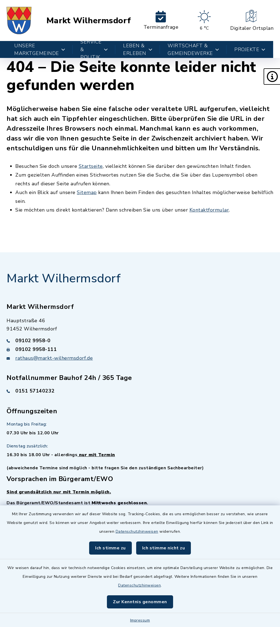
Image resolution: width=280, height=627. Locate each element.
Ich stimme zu (110, 548)
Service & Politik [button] (94, 49)
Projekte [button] (250, 49)
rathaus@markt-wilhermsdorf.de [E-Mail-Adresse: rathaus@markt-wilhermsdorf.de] (54, 358)
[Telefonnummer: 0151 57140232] (140, 391)
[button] (272, 76)
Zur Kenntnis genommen (140, 602)
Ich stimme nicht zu (163, 548)
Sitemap (87, 192)
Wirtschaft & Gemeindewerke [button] (193, 49)
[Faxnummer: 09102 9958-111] (140, 349)
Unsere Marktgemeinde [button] (39, 49)
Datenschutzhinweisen (137, 531)
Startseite (91, 166)
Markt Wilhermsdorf (88, 21)
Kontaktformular (209, 210)
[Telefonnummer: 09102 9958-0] (140, 340)
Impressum (140, 620)
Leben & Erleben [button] (137, 49)
